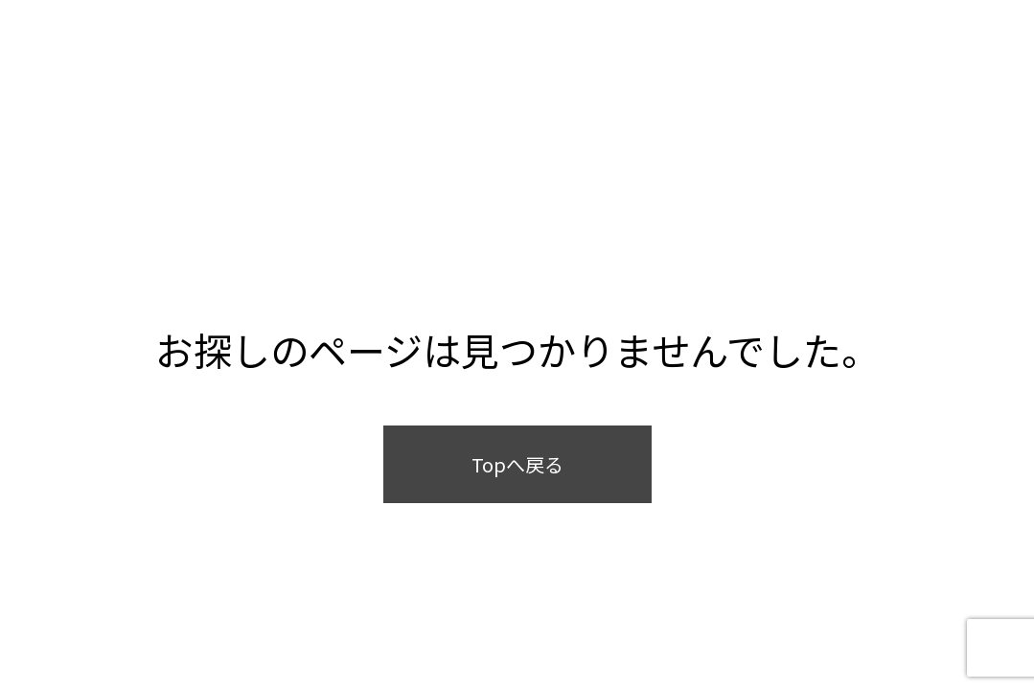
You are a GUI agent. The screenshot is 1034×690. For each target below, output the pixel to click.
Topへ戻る (517, 464)
